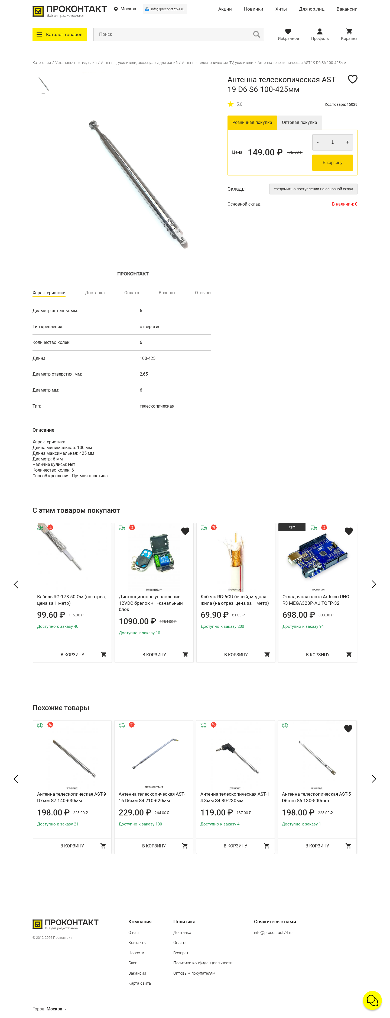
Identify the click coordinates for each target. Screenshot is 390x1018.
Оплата (180, 942)
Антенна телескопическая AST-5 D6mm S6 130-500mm (316, 797)
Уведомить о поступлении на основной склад (313, 189)
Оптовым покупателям (194, 973)
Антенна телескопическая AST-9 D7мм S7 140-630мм (71, 797)
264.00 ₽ (162, 813)
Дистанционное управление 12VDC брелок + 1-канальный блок (151, 603)
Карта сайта (139, 983)
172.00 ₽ (295, 153)
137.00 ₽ (243, 813)
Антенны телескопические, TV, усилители (217, 62)
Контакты (137, 942)
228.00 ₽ (80, 813)
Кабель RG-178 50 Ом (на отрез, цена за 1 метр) (71, 600)
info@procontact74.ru (167, 9)
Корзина (349, 38)
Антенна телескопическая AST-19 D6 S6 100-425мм (302, 62)
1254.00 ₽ (168, 621)
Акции (225, 9)
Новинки (253, 9)
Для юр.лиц (311, 9)
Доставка (182, 932)
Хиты (281, 9)
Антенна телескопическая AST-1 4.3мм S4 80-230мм (234, 797)
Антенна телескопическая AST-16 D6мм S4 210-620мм (152, 797)
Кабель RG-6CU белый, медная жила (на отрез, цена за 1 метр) (235, 600)
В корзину (332, 162)
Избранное (288, 38)
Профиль (320, 38)
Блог (132, 963)
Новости (136, 952)
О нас (133, 932)
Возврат (180, 952)
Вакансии (347, 9)
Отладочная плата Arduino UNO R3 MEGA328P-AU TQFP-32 (315, 600)
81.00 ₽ (238, 615)
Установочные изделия (76, 62)
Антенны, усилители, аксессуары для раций (139, 62)
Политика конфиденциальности (202, 963)
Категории (41, 62)
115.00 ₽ (76, 615)
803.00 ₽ (325, 615)
